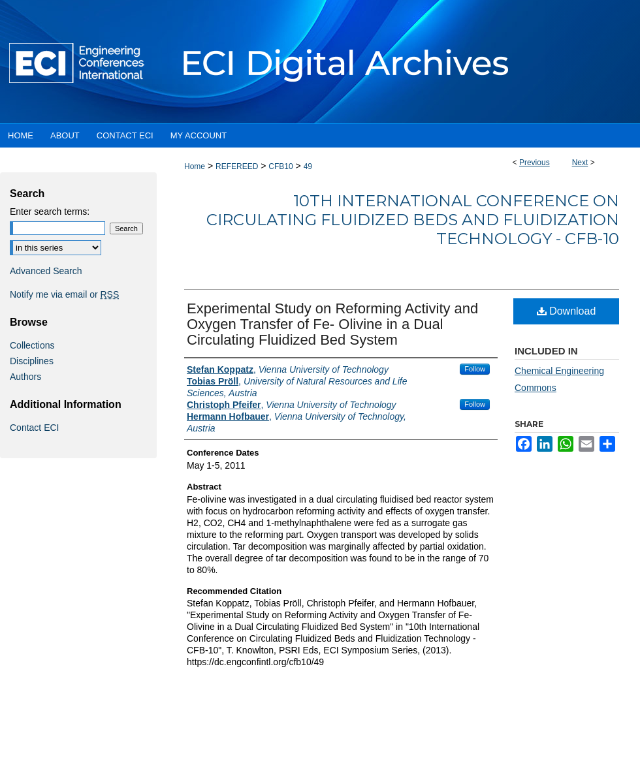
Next (580, 162)
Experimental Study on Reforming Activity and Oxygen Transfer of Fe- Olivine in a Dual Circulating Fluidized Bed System (332, 324)
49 (308, 166)
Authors (25, 376)
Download (566, 311)
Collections (32, 345)
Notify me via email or (64, 294)
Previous (534, 162)
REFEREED (237, 166)
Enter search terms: (49, 211)
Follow (474, 369)
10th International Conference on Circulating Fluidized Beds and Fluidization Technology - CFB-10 (412, 219)
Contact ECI (34, 427)
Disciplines (32, 361)
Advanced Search (46, 271)
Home (194, 166)
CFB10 (280, 166)
